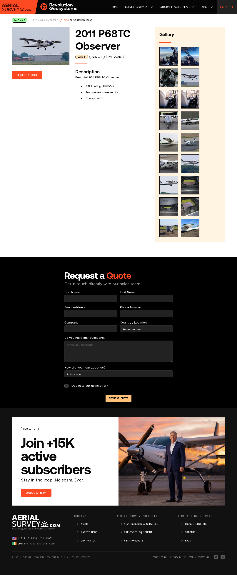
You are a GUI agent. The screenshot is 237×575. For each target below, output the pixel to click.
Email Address (74, 307)
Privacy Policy (178, 557)
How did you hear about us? (85, 367)
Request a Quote (27, 75)
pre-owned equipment (45, 20)
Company (71, 322)
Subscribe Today (36, 492)
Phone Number (131, 307)
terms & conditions (199, 557)
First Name (72, 292)
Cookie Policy (160, 557)
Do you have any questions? (85, 337)
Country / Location (133, 322)
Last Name (128, 292)
